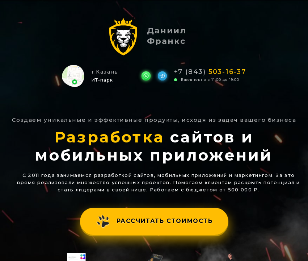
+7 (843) (210, 71)
